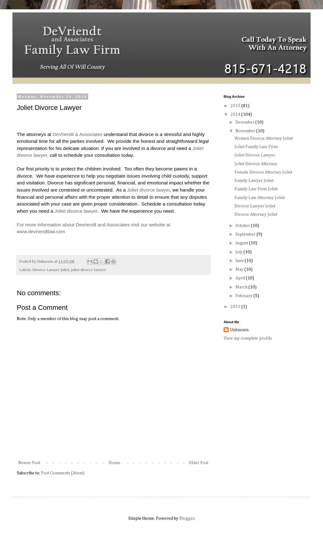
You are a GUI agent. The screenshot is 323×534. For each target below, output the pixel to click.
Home (114, 463)
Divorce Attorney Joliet (255, 214)
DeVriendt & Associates (77, 134)
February (244, 296)
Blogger (186, 518)
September (246, 234)
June (240, 261)
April (240, 278)
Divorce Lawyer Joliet (50, 270)
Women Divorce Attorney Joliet (263, 138)
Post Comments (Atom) (62, 473)
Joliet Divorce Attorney (255, 164)
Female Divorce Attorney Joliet (263, 172)
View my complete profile (248, 338)
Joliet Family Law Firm (256, 147)
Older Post (198, 463)
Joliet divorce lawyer (148, 189)
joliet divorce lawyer (88, 270)
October (243, 226)
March (241, 287)
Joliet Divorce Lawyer (254, 155)
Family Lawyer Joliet (254, 181)
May (239, 269)
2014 (235, 114)
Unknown (239, 330)
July (239, 252)
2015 (235, 106)
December (245, 122)
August (242, 243)
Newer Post (29, 463)
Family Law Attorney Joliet (259, 198)
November (245, 131)
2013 (235, 307)
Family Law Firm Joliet (256, 189)
